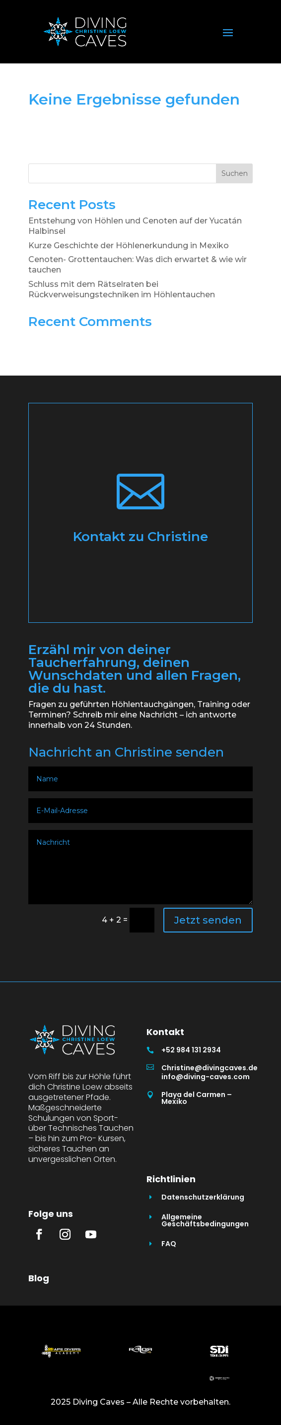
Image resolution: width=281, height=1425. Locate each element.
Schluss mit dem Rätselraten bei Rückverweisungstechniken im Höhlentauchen (121, 289)
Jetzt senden (208, 920)
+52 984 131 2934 (191, 1050)
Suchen (234, 173)
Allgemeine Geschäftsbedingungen (205, 1220)
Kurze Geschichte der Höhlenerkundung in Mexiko (128, 245)
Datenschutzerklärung (202, 1197)
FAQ (168, 1244)
